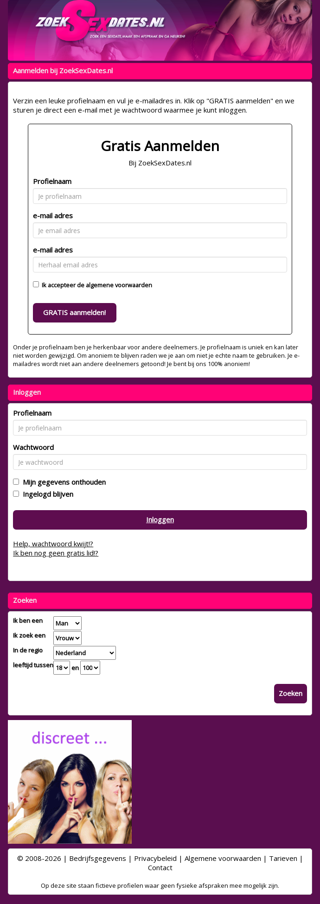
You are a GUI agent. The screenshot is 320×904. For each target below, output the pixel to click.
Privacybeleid (155, 858)
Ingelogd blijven (46, 494)
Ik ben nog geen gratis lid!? (55, 552)
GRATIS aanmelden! (74, 312)
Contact (160, 867)
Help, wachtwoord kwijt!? (53, 543)
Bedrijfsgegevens (97, 858)
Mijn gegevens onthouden (62, 482)
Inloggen (160, 519)
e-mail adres (53, 215)
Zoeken (290, 693)
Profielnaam (52, 181)
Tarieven (283, 858)
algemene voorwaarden (119, 285)
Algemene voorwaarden (223, 858)
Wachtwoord (33, 447)
